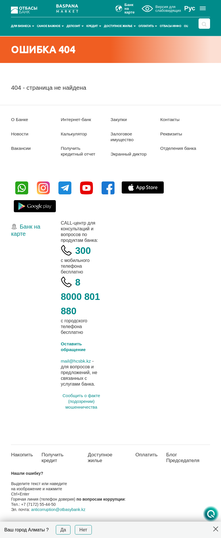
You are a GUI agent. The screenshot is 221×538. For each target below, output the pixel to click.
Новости (20, 133)
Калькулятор (74, 133)
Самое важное (50, 26)
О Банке (19, 119)
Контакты (170, 119)
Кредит (93, 26)
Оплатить (147, 26)
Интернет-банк (76, 119)
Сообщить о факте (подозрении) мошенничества (81, 401)
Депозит (75, 26)
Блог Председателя (184, 458)
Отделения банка (178, 148)
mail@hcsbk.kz (76, 361)
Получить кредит (53, 458)
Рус (189, 8)
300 (83, 250)
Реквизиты (171, 133)
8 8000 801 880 (79, 296)
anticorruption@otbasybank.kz (58, 510)
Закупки (118, 119)
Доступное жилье (120, 26)
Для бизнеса (22, 26)
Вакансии (21, 148)
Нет (83, 529)
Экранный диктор (129, 154)
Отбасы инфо (170, 26)
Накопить (22, 455)
